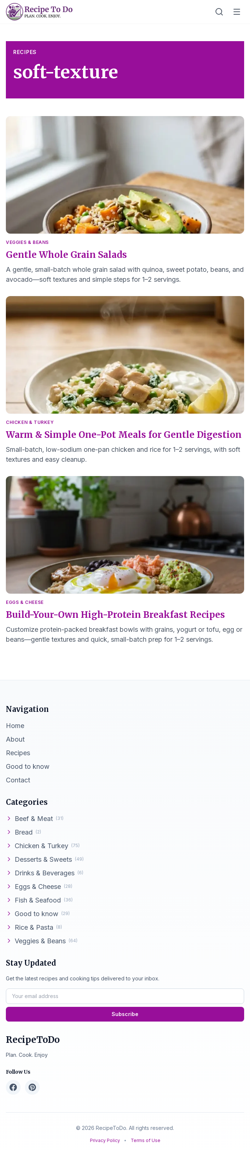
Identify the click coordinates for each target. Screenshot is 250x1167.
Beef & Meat (35, 818)
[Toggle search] (219, 11)
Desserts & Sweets (45, 859)
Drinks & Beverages (44, 873)
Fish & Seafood (39, 900)
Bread (23, 832)
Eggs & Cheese (25, 602)
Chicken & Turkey (30, 422)
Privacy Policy (105, 1140)
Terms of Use (145, 1140)
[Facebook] (13, 1087)
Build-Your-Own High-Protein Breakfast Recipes (115, 614)
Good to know (38, 914)
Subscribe (125, 1014)
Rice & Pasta (34, 927)
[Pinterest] (32, 1087)
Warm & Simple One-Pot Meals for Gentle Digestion (124, 434)
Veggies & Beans (27, 242)
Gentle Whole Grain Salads (66, 254)
